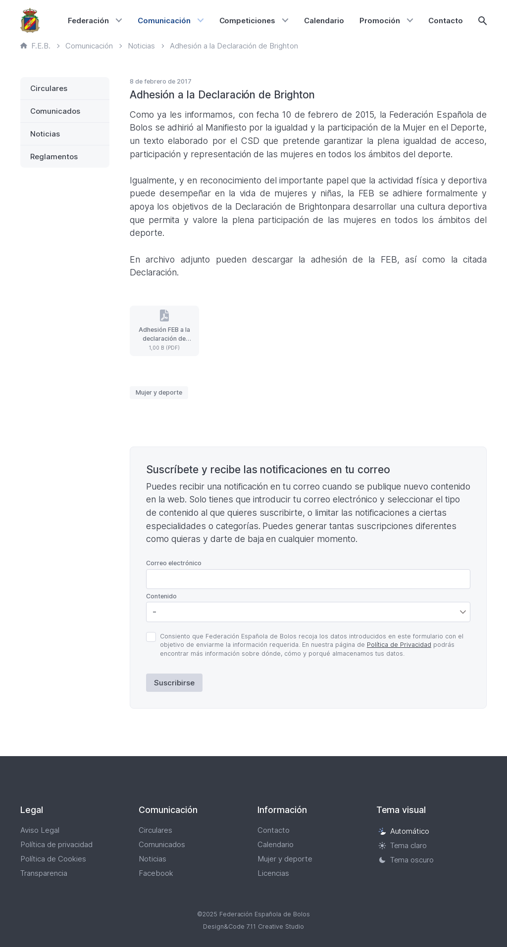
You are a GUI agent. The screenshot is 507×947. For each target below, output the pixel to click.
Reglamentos (54, 156)
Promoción (379, 20)
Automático (404, 831)
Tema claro (402, 845)
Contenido (161, 596)
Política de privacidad (56, 844)
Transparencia (43, 873)
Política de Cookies (53, 858)
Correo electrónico (174, 563)
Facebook (156, 873)
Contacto (445, 20)
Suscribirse (174, 682)
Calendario (324, 20)
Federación (88, 20)
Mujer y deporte (159, 392)
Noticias (45, 133)
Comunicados (55, 111)
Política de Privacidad (399, 644)
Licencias (273, 873)
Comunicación (164, 20)
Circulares (48, 88)
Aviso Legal (39, 830)
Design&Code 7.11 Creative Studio (253, 926)
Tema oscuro (406, 860)
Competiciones (247, 20)
